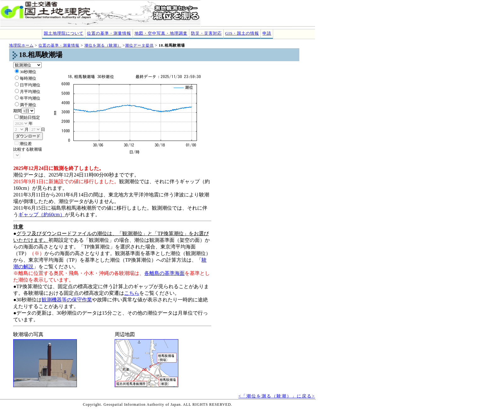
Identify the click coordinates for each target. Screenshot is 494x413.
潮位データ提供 (139, 45)
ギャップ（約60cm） (41, 214)
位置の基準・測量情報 (109, 33)
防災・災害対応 (206, 33)
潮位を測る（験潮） (102, 45)
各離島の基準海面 (164, 273)
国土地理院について (63, 33)
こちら (131, 293)
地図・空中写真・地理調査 (161, 33)
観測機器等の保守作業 (67, 299)
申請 (266, 33)
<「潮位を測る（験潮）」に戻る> (276, 396)
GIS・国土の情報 (242, 33)
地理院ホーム (21, 45)
